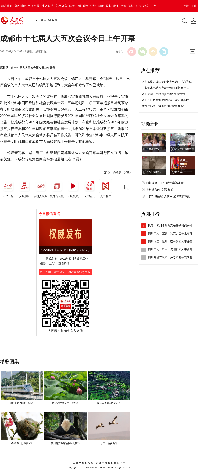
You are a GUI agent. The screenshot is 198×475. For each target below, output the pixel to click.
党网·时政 (20, 5)
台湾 (123, 5)
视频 (131, 5)
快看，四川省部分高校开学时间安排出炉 (173, 225)
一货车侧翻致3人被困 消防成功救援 (168, 196)
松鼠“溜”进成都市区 (21, 443)
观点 (86, 5)
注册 (193, 5)
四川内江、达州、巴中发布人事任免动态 (173, 241)
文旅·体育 (61, 5)
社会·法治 (47, 5)
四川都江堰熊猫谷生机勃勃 (65, 443)
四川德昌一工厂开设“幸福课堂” (165, 182)
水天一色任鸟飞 (109, 443)
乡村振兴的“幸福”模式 (159, 189)
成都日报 (41, 51)
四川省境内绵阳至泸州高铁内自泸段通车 (167, 81)
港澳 (116, 5)
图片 (138, 5)
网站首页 (6, 5)
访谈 (93, 5)
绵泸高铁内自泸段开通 (22, 402)
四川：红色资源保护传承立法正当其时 (165, 100)
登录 (186, 5)
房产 (153, 5)
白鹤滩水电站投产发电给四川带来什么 (165, 87)
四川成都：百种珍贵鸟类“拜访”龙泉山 (165, 94)
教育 (146, 5)
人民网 (39, 20)
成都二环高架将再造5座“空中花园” (163, 106)
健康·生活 (75, 5)
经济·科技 (34, 5)
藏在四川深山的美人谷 (109, 402)
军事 (108, 5)
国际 (101, 5)
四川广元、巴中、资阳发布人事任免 (170, 249)
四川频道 (52, 20)
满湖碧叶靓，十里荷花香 (65, 402)
